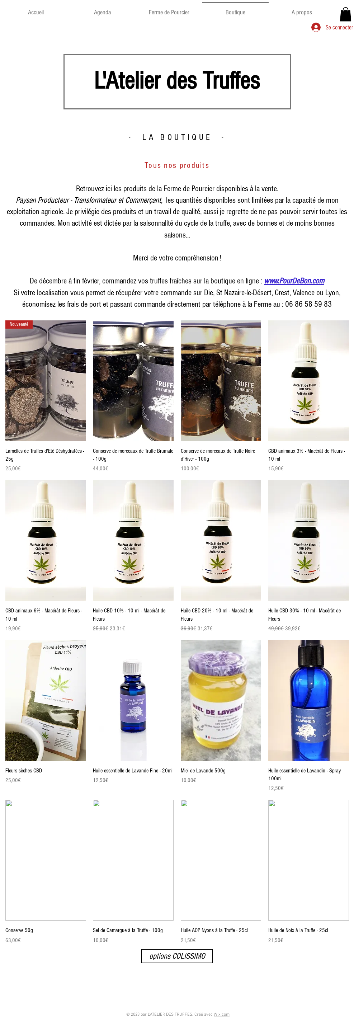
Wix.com (222, 1014)
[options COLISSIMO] (177, 956)
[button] (345, 14)
